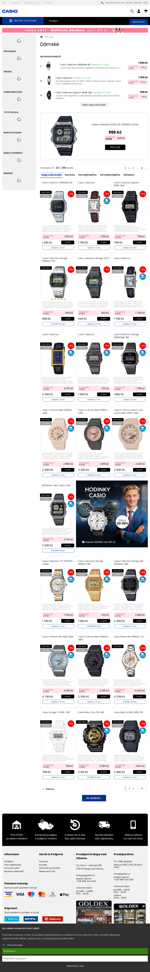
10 (142, 168)
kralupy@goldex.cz (85, 871)
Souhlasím (9, 951)
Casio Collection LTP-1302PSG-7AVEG (58, 560)
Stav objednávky (31, 2)
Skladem (132, 174)
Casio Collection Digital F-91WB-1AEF (74, 92)
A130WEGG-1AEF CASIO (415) (56, 483)
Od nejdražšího (89, 174)
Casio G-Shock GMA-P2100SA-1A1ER (93, 635)
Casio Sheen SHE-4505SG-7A (129, 634)
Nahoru (48, 785)
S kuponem (133, 66)
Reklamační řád (47, 867)
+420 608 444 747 (111, 2)
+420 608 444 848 (123, 875)
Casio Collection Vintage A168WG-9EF (90, 560)
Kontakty (48, 2)
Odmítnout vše (75, 966)
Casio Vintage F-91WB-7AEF (56, 709)
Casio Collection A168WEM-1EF (75, 64)
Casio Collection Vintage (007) (90, 259)
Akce (4, 2)
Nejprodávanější (52, 174)
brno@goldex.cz (122, 870)
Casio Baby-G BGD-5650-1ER (128, 709)
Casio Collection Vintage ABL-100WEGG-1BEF (129, 560)
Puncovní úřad (11, 864)
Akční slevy (139, 21)
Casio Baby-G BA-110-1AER (91, 709)
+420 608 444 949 (86, 877)
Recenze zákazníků (14, 867)
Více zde (115, 147)
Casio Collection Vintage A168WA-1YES (55, 259)
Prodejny (53, 20)
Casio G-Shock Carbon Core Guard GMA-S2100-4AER (128, 410)
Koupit (67, 242)
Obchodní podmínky (49, 864)
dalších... (94, 795)
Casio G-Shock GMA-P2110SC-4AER (93, 410)
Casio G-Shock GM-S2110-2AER (58, 634)
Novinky (71, 174)
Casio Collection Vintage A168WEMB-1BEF (126, 335)
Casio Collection (64, 77)
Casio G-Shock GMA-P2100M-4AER (57, 410)
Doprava (15, 2)
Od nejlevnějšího (113, 174)
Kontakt (43, 861)
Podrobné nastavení (15, 958)
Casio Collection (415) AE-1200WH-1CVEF (115, 124)
